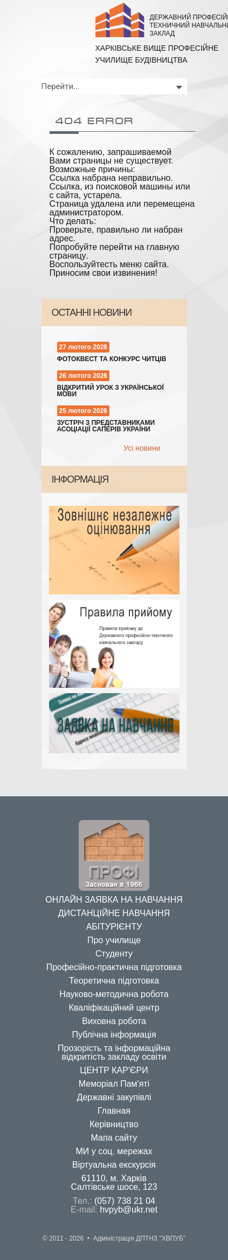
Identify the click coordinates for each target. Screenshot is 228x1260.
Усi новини (141, 448)
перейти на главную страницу (114, 251)
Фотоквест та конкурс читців (112, 359)
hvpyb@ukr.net (128, 1209)
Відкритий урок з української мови (110, 391)
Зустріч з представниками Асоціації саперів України (106, 426)
